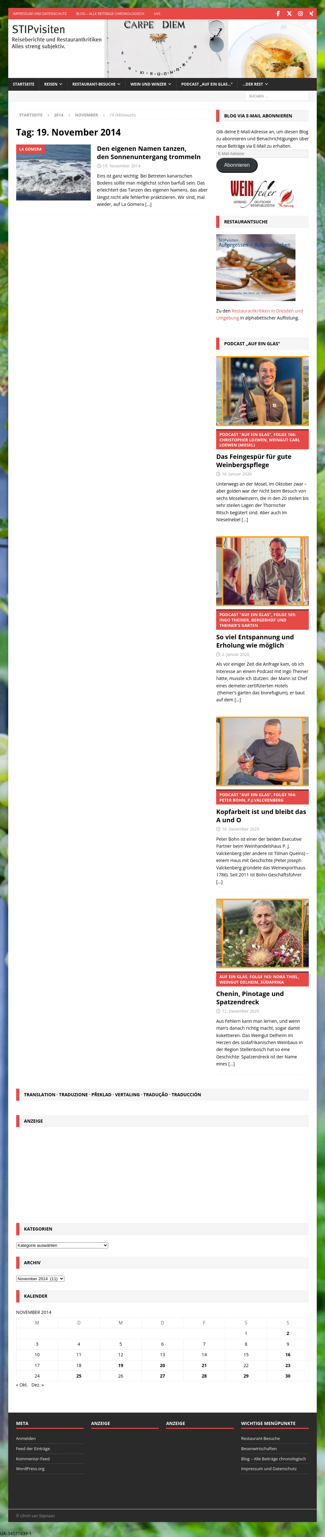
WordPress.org (30, 1468)
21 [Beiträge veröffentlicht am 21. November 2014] (204, 1365)
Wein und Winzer (148, 84)
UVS (157, 13)
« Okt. (22, 1385)
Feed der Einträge (33, 1448)
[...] (245, 519)
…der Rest (252, 84)
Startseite (24, 84)
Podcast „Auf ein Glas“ (252, 343)
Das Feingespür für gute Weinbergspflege (262, 449)
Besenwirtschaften (259, 1448)
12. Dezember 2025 (240, 1011)
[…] (148, 204)
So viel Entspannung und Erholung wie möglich (262, 629)
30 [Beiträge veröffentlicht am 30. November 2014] (287, 1375)
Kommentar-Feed (33, 1458)
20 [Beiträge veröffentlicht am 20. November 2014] (162, 1365)
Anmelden (26, 1438)
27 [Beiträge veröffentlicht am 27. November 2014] (162, 1375)
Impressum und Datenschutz (40, 13)
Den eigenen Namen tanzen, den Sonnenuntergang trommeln (149, 152)
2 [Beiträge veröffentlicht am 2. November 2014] (288, 1333)
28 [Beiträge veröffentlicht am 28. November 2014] (204, 1375)
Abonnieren (237, 165)
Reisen (50, 84)
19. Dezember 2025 (240, 829)
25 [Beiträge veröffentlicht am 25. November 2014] (79, 1375)
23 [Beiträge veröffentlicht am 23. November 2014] (287, 1365)
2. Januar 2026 (235, 654)
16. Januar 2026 (237, 474)
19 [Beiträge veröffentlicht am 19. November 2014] (120, 1365)
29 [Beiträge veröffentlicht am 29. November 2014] (246, 1375)
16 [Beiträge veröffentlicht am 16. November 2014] (287, 1354)
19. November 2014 (122, 165)
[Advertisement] (162, 1173)
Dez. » (37, 1385)
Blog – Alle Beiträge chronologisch (110, 13)
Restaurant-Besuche (94, 84)
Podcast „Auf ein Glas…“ (206, 84)
